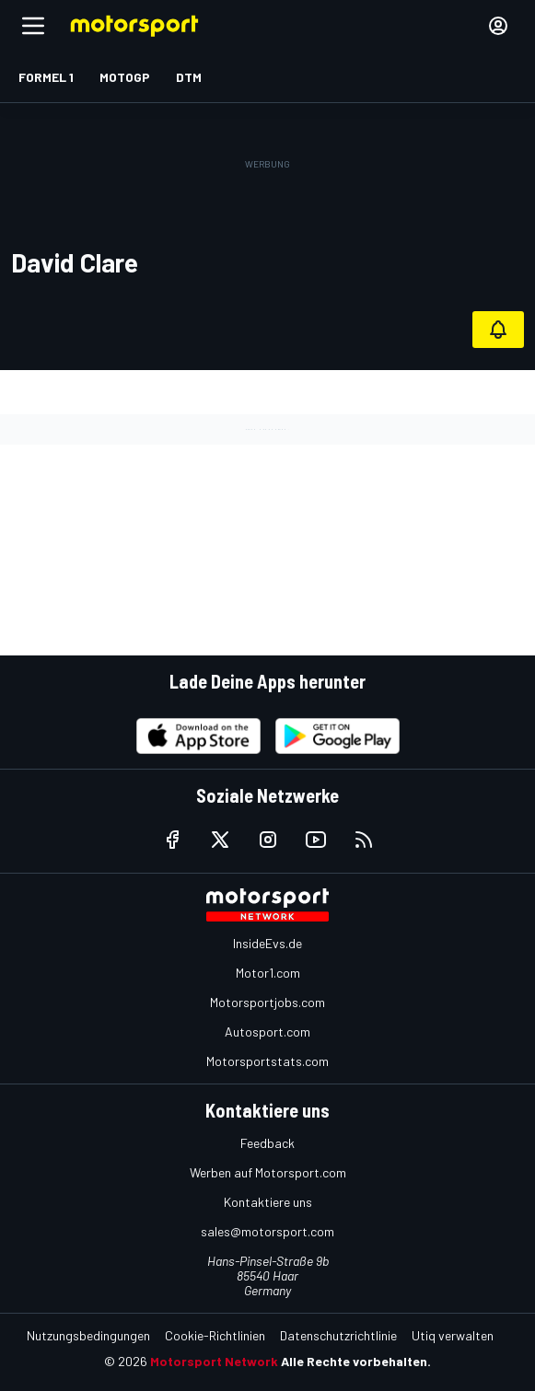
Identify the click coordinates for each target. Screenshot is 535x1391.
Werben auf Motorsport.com (268, 1172)
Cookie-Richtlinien (215, 1335)
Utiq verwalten (453, 1335)
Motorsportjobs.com (267, 1002)
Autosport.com (267, 1031)
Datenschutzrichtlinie (338, 1335)
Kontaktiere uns (268, 1202)
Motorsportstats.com (267, 1061)
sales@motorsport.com (267, 1231)
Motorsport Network (214, 1361)
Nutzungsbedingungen (88, 1335)
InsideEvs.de (267, 943)
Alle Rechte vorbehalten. (356, 1361)
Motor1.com (268, 972)
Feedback (267, 1143)
